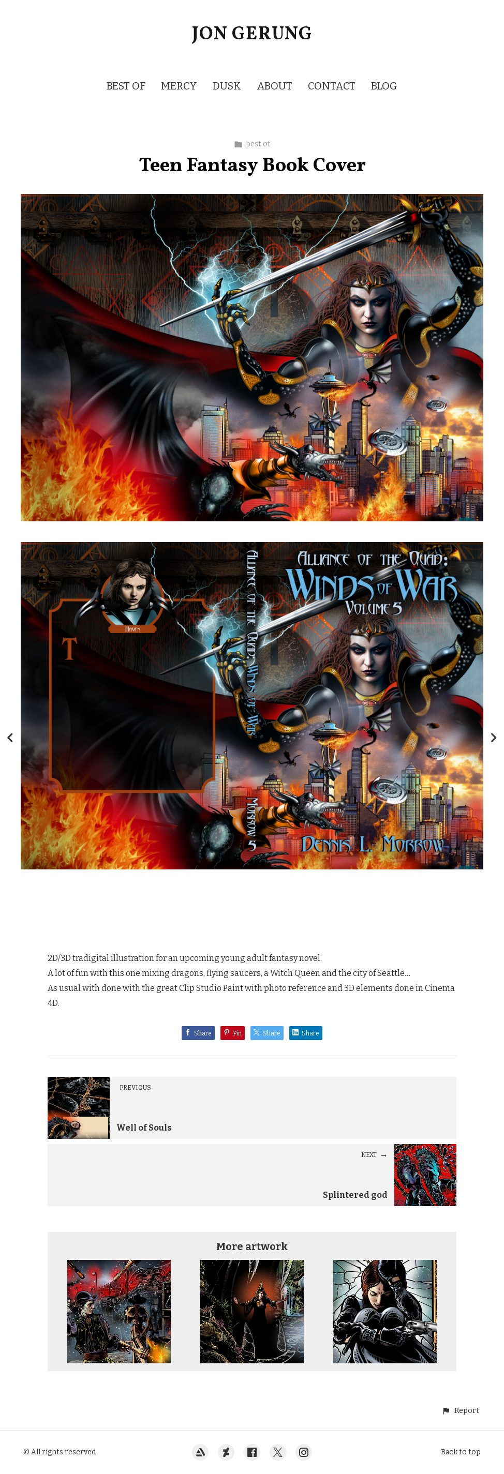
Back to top (461, 1452)
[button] (460, 1410)
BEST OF (126, 86)
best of (252, 144)
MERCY (179, 86)
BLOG (384, 86)
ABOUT (274, 86)
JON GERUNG (252, 35)
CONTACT (331, 86)
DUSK (227, 86)
